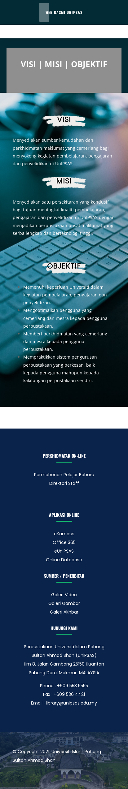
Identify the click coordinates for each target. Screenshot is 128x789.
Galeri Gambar (64, 603)
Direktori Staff (64, 483)
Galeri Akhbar (64, 612)
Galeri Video (64, 595)
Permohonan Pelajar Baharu (64, 475)
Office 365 (64, 542)
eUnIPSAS (64, 551)
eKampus (64, 534)
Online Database (64, 560)
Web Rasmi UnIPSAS (64, 12)
